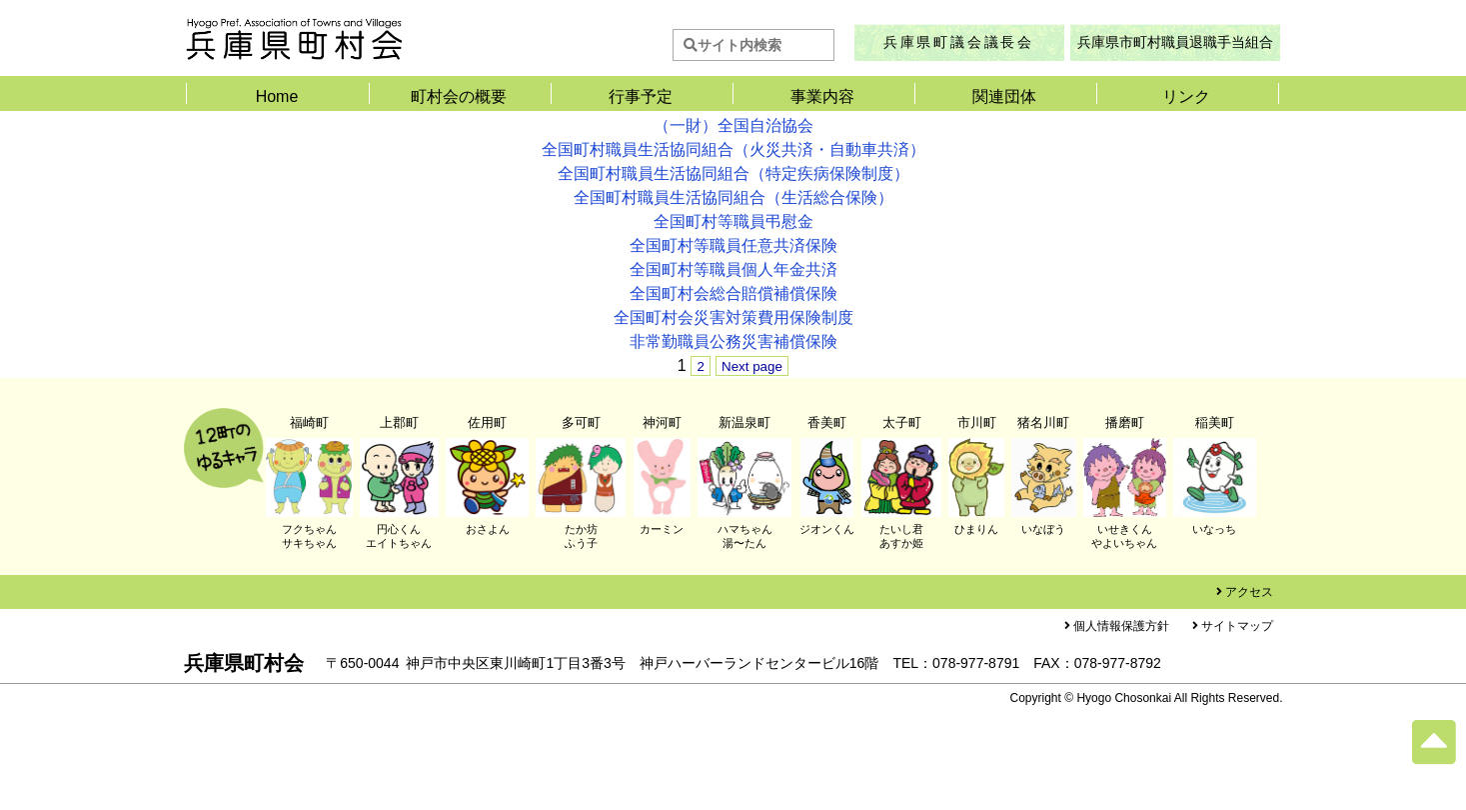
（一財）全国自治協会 (733, 125)
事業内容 (822, 96)
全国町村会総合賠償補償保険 (733, 293)
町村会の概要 (459, 96)
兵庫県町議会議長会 (958, 42)
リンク (1186, 96)
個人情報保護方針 (1121, 626)
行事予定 (641, 96)
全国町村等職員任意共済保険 (733, 245)
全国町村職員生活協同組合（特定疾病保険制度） (733, 173)
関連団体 (1004, 96)
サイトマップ (1237, 626)
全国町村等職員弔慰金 (733, 221)
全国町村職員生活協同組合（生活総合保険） (733, 197)
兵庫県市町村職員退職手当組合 (1175, 42)
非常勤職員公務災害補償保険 (733, 341)
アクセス (1249, 592)
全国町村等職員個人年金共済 (733, 269)
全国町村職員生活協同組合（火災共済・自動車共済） (733, 149)
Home (277, 96)
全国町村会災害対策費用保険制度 (733, 317)
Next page (752, 366)
